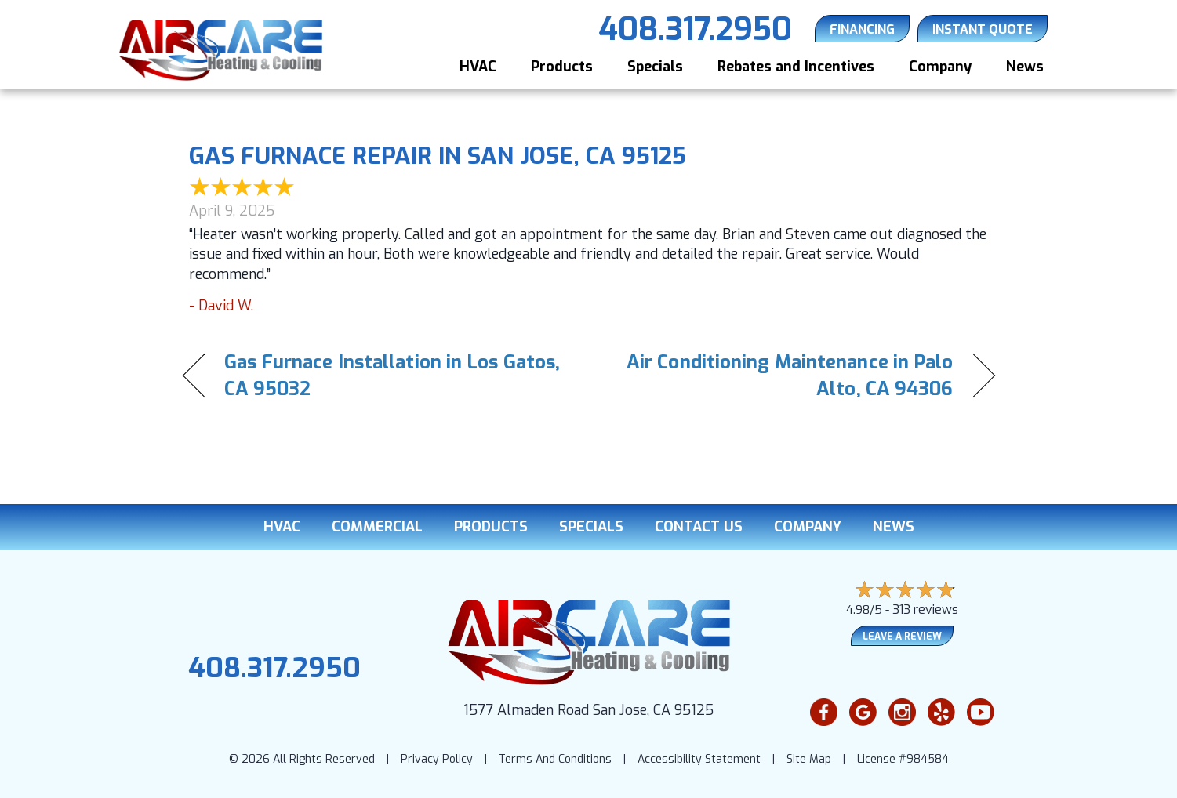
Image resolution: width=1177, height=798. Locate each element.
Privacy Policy (437, 759)
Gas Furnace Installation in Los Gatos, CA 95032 (392, 375)
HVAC (478, 66)
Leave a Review (902, 636)
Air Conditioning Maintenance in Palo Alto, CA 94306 (782, 375)
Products (562, 66)
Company (940, 66)
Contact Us (699, 527)
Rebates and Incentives (795, 66)
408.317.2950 (274, 668)
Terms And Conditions (555, 759)
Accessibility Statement (699, 759)
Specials (655, 66)
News (1025, 66)
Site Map (808, 759)
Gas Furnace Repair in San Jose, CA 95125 (437, 156)
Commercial (377, 527)
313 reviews (925, 609)
